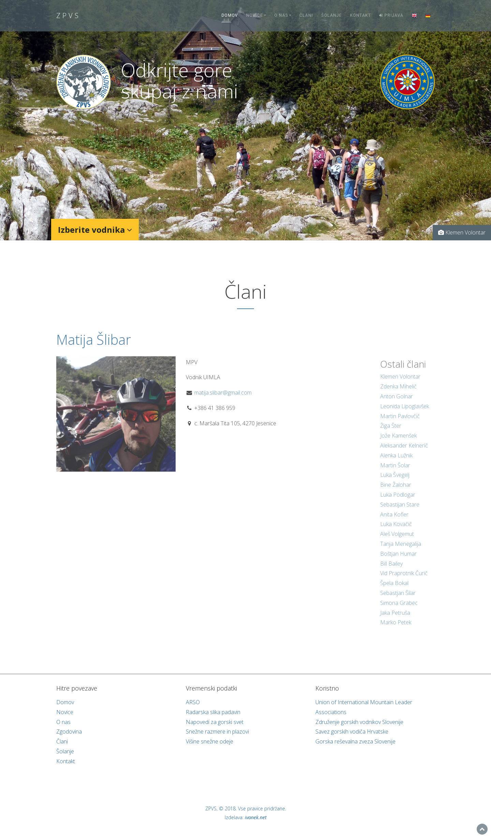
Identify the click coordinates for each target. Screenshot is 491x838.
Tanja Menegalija (400, 550)
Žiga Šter (390, 432)
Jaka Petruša (395, 619)
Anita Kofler (394, 520)
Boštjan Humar (398, 560)
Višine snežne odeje (209, 741)
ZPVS (68, 15)
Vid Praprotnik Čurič (404, 579)
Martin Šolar (395, 471)
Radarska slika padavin (213, 712)
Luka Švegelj (395, 481)
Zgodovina (69, 731)
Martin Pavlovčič (400, 422)
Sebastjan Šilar (398, 599)
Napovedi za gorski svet (214, 722)
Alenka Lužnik (396, 461)
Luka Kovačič (396, 530)
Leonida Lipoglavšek (404, 412)
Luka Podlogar (397, 501)
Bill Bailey (391, 569)
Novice (254, 15)
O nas (281, 15)
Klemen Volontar (400, 383)
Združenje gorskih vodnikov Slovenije (359, 722)
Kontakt (360, 15)
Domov (230, 15)
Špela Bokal (394, 589)
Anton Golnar (396, 403)
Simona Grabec (399, 609)
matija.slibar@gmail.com (223, 398)
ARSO (193, 702)
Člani (306, 15)
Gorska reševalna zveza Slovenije (355, 741)
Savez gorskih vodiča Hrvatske (351, 731)
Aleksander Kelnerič (404, 451)
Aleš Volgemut (397, 540)
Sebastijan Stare (399, 510)
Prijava (391, 15)
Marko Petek (395, 629)
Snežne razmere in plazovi (217, 731)
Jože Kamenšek (398, 442)
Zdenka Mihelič (398, 393)
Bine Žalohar (395, 491)
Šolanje (331, 15)
